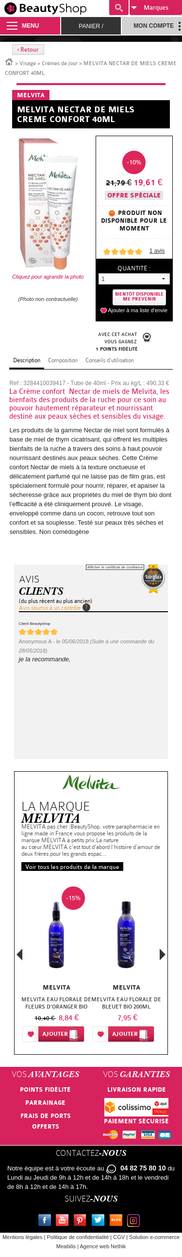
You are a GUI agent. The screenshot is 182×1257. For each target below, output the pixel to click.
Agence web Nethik (103, 1246)
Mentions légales (22, 1237)
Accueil (9, 61)
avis (157, 251)
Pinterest (82, 1221)
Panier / (91, 26)
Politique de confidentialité (78, 1237)
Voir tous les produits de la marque (72, 867)
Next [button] (162, 954)
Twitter (100, 1221)
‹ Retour (28, 49)
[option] (56, 966)
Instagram (135, 1221)
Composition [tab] (63, 360)
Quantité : (133, 268)
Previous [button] (19, 957)
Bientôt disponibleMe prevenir (139, 297)
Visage (27, 63)
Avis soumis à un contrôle (50, 607)
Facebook (46, 1221)
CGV (119, 1237)
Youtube (64, 1221)
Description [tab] (26, 360)
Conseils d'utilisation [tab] (109, 360)
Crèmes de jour (60, 63)
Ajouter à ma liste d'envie (137, 310)
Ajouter (55, 1034)
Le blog (118, 1221)
